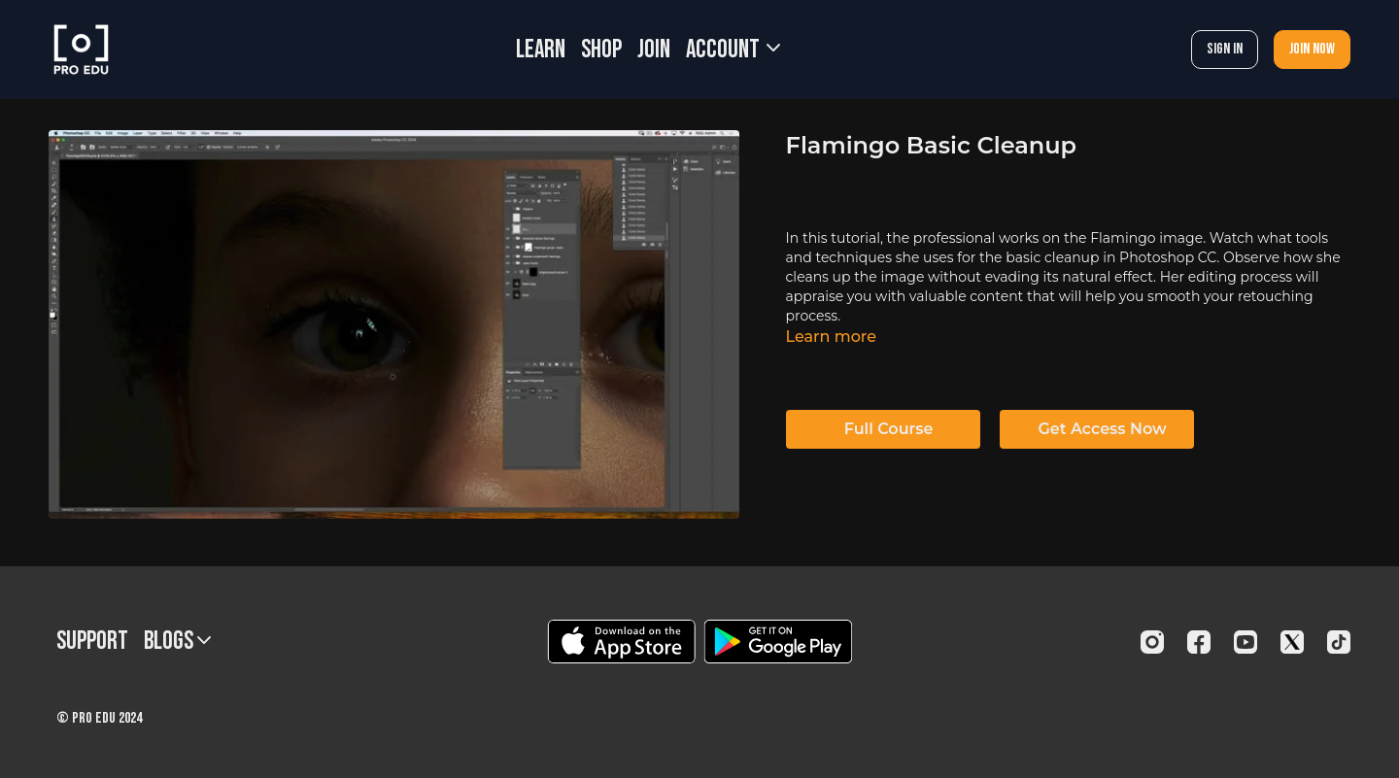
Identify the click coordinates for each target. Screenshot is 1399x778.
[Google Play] (778, 641)
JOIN (653, 50)
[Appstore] (621, 641)
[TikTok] (1338, 642)
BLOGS (177, 641)
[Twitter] (1292, 642)
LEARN (540, 50)
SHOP (601, 50)
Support (92, 641)
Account (733, 50)
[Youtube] (1245, 642)
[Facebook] (1199, 642)
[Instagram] (1152, 642)
